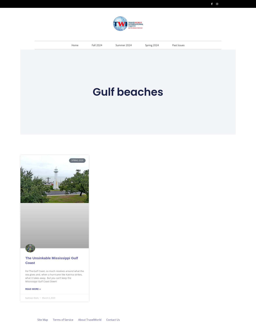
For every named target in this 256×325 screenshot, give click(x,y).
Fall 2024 (97, 45)
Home (75, 45)
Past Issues (178, 45)
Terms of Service (63, 320)
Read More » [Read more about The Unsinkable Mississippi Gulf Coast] (33, 288)
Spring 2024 (152, 45)
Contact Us (113, 320)
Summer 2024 (124, 45)
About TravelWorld (89, 320)
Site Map (42, 320)
